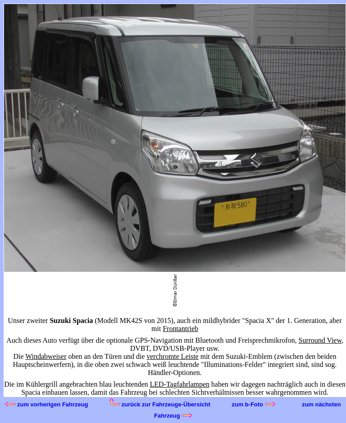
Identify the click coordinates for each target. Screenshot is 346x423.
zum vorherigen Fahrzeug (46, 404)
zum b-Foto (253, 404)
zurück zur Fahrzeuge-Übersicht (159, 404)
